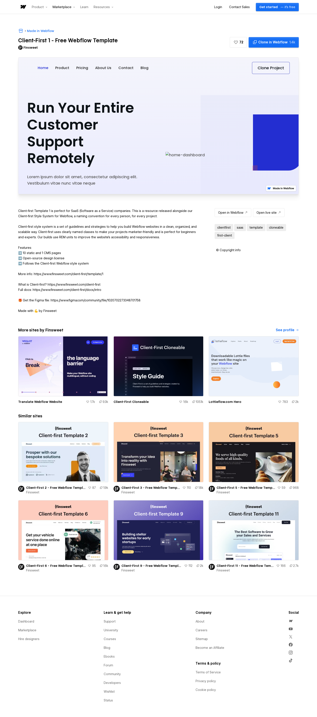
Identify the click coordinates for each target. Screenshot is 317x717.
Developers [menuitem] (112, 683)
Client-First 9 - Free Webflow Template (152, 566)
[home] (23, 7)
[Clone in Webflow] (274, 42)
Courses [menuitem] (110, 639)
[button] (39, 7)
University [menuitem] (111, 630)
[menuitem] (291, 621)
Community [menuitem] (112, 674)
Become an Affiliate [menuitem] (210, 647)
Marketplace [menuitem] (27, 630)
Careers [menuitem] (201, 630)
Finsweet (32, 492)
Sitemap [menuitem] (202, 639)
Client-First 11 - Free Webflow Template (245, 566)
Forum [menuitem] (108, 665)
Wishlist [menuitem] (109, 691)
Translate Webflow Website (40, 402)
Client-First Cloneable (131, 402)
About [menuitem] (200, 621)
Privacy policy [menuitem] (206, 681)
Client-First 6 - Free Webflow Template (56, 566)
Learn (84, 7)
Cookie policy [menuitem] (206, 690)
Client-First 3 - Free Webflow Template (151, 487)
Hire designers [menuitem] (28, 639)
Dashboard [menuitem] (26, 621)
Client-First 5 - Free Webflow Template (246, 487)
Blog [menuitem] (107, 647)
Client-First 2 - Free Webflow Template (56, 487)
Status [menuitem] (108, 700)
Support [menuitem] (110, 621)
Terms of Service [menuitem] (208, 672)
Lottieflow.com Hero (225, 402)
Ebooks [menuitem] (109, 656)
